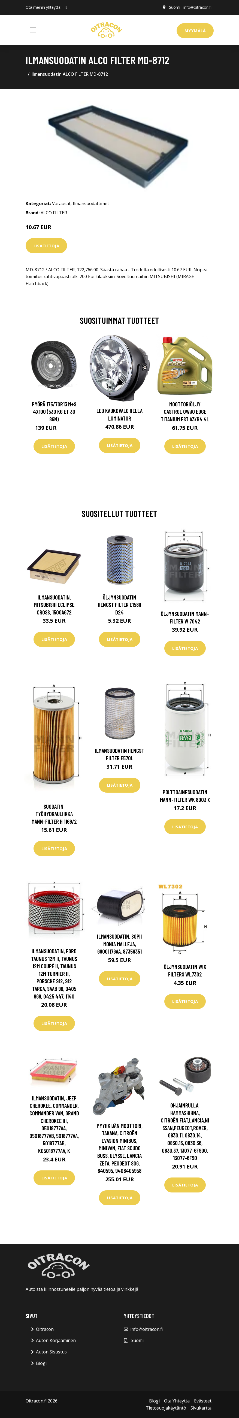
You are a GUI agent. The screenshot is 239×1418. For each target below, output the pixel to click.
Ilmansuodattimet (91, 203)
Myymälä (195, 30)
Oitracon (45, 1329)
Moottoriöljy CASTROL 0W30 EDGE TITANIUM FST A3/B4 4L (185, 411)
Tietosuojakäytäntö (166, 1408)
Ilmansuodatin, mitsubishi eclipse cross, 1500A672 (54, 605)
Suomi (174, 7)
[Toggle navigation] (33, 30)
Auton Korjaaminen (56, 1340)
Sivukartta (200, 1408)
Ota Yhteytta (177, 1401)
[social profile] (66, 7)
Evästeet (202, 1401)
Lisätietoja (46, 245)
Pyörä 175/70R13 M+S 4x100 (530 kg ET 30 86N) (54, 411)
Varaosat (61, 203)
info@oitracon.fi (197, 7)
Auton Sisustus (51, 1352)
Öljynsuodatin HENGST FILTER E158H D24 (119, 605)
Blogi (41, 1363)
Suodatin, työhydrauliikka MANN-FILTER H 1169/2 (54, 814)
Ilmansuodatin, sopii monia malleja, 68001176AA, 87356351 (119, 944)
